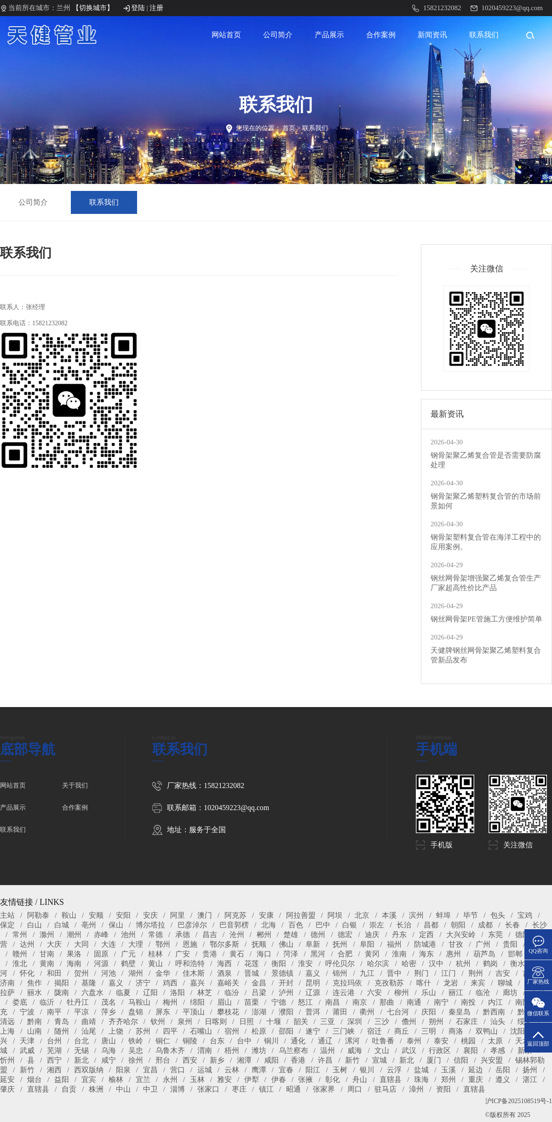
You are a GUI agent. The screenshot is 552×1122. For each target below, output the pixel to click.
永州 (170, 1079)
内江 (495, 1002)
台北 (81, 1041)
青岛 (61, 1021)
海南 (74, 963)
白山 (34, 925)
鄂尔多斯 (224, 944)
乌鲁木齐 (170, 1050)
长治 (404, 925)
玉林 (197, 1079)
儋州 (409, 1021)
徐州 (135, 1060)
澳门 (204, 915)
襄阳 (470, 1050)
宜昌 (150, 1070)
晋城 (251, 973)
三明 (428, 1031)
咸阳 (271, 1060)
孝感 (497, 1050)
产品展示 (329, 35)
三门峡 (344, 1031)
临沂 (47, 1002)
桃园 (468, 1041)
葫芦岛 (484, 954)
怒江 (305, 1002)
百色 (295, 925)
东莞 (495, 934)
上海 (7, 1031)
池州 (128, 934)
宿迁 (374, 1031)
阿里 (177, 915)
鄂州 (162, 944)
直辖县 (391, 1079)
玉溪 (448, 1070)
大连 (108, 944)
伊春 (278, 1079)
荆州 (475, 973)
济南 (7, 983)
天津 (27, 1041)
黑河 (317, 954)
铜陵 (190, 1041)
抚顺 (259, 944)
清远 (7, 1021)
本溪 (389, 915)
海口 (264, 954)
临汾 (231, 992)
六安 (374, 992)
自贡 (69, 1089)
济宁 (143, 983)
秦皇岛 (459, 1012)
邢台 (162, 1060)
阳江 (312, 1070)
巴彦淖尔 (192, 925)
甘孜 (455, 944)
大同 (81, 944)
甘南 (47, 954)
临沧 (483, 992)
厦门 (433, 1060)
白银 (349, 925)
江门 (448, 973)
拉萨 (7, 992)
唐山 (108, 1041)
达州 (27, 944)
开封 (286, 983)
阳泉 (123, 1070)
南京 (359, 1002)
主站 (7, 915)
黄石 (237, 954)
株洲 (96, 1089)
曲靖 (88, 1021)
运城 (204, 1070)
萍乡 (108, 1012)
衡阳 (278, 963)
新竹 (352, 1060)
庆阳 (428, 1012)
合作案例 (381, 35)
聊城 (505, 983)
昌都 (431, 925)
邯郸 (515, 954)
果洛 (74, 954)
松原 (259, 1031)
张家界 (324, 1089)
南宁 (441, 1002)
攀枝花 (228, 1012)
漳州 (416, 1089)
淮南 (399, 954)
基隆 (88, 983)
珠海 (421, 1079)
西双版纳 (89, 1070)
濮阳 (286, 1012)
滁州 (47, 934)
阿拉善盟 (301, 915)
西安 (190, 1060)
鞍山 (69, 915)
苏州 (143, 1031)
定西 (426, 934)
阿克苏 (235, 915)
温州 (327, 1050)
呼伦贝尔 (340, 963)
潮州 (74, 934)
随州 (61, 1031)
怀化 (27, 973)
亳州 (88, 925)
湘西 (54, 1070)
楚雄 (290, 934)
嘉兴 (197, 983)
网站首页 (226, 35)
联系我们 (484, 35)
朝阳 (458, 925)
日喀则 (216, 1021)
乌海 (108, 1050)
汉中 (436, 963)
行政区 (440, 1050)
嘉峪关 (228, 983)
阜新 (312, 944)
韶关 (300, 1021)
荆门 (421, 973)
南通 (414, 1002)
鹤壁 (128, 963)
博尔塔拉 (150, 925)
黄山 (155, 963)
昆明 (312, 983)
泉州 (185, 1021)
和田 (54, 973)
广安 (182, 954)
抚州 (340, 944)
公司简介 (278, 35)
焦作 (34, 983)
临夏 (123, 992)
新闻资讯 (432, 35)
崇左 (376, 925)
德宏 (345, 934)
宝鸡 (525, 915)
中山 (123, 1089)
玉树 (340, 1070)
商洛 (455, 1031)
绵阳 (197, 1002)
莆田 (340, 1012)
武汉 (409, 1050)
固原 (101, 954)
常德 (155, 934)
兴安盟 (492, 1060)
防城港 (425, 944)
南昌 (332, 1002)
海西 (224, 963)
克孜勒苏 (389, 983)
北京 (362, 915)
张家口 (208, 1089)
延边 (475, 1070)
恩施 (190, 944)
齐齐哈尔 (123, 1021)
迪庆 (372, 934)
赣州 (19, 954)
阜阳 (367, 944)
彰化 (332, 1079)
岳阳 (502, 1070)
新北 (81, 1060)
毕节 (470, 915)
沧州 (237, 934)
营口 (177, 1070)
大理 (135, 944)
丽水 (34, 992)
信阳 (461, 1060)
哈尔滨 (378, 963)
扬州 (530, 1070)
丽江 (455, 992)
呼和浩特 (190, 963)
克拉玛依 (347, 983)
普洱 (312, 1012)
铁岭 (135, 1041)
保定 (7, 925)
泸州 (286, 992)
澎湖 (259, 1012)
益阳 (61, 1079)
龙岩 (450, 983)
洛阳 (177, 992)
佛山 (286, 944)
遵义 (502, 1079)
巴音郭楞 (234, 925)
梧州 (231, 1050)
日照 (246, 1021)
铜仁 (162, 1041)
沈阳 (517, 1031)
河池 (108, 973)
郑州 (448, 1079)
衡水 (517, 963)
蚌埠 (443, 915)
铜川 (271, 1041)
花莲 (251, 963)
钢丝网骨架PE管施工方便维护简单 (486, 619)
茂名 (108, 1002)
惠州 (453, 954)
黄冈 (372, 954)
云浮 (394, 1070)
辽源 (312, 992)
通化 (298, 1041)
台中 (244, 1041)
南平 (54, 1012)
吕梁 (259, 992)
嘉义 (312, 973)
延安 (7, 1079)
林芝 (204, 992)
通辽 (325, 1041)
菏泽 (290, 954)
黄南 (47, 963)
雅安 (224, 1079)
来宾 (478, 983)
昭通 (293, 1089)
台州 (54, 1041)
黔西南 (494, 1012)
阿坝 (335, 915)
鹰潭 (259, 1070)
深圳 (354, 1021)
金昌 (259, 983)
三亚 (327, 1021)
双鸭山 (487, 1031)
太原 (495, 1041)
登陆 (138, 8)
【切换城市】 (93, 8)
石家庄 (467, 1021)
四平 (170, 1031)
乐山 (428, 992)
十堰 (273, 1021)
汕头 (497, 1021)
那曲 (387, 1002)
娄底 (19, 1002)
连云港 (344, 992)
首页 (288, 128)
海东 (426, 954)
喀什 (423, 983)
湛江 (530, 1079)
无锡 (81, 1050)
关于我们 (75, 785)
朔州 (436, 1021)
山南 (34, 1031)
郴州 (264, 934)
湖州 (135, 973)
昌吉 (209, 934)
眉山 (224, 1002)
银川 (367, 1070)
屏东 (162, 1012)
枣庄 (239, 1089)
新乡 (217, 1060)
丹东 (399, 934)
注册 (156, 8)
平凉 (81, 1012)
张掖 (305, 1079)
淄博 (177, 1089)
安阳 (123, 915)
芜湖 (54, 1050)
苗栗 (251, 1002)
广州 (483, 944)
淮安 (305, 963)
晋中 (394, 973)
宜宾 (88, 1079)
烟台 (34, 1079)
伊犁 (251, 1079)
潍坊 (259, 1050)
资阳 (443, 1089)
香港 (298, 1060)
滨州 (416, 915)
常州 (19, 934)
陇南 (61, 992)
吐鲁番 (383, 1041)
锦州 (340, 973)
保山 (116, 925)
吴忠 (135, 1050)
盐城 (421, 1070)
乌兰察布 (293, 1050)
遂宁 (312, 1031)
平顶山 (194, 1012)
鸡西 (170, 983)
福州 (394, 944)
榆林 (116, 1079)
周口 (354, 1089)
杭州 (463, 963)
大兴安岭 (461, 934)
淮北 (19, 963)
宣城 (379, 1060)
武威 (27, 1050)
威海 (354, 1050)
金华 (162, 973)
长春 (512, 925)
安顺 (96, 915)
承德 (182, 934)
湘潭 (244, 1060)
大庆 (54, 944)
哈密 (409, 963)
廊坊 (510, 992)
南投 (468, 1002)
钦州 (157, 1021)
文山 (381, 1050)
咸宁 (108, 1060)
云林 (231, 1070)
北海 (268, 925)
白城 (61, 925)
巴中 (323, 925)
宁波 (27, 1012)
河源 (101, 963)
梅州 (170, 1002)
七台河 (398, 1012)
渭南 (204, 1050)
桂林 (155, 954)
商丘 (401, 1031)
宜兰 (143, 1079)
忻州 (7, 1060)
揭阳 (61, 983)
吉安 (502, 973)
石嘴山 (201, 1031)
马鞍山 (139, 1002)
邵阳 (286, 1031)
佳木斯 (194, 973)
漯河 (352, 1041)
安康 (266, 915)
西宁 (54, 1060)
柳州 (401, 992)
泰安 (441, 1041)
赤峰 (101, 934)
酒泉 (224, 973)
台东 (217, 1041)
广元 (128, 954)
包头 (497, 915)
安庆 (150, 915)
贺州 (81, 973)
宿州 (231, 1031)
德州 (317, 934)
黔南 (34, 1021)
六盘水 (92, 992)
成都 (485, 925)
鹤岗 (490, 963)
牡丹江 (78, 1002)
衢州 (367, 1012)
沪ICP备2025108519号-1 (518, 1101)
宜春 (286, 1070)
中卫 (150, 1089)
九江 (367, 973)
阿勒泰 (38, 915)
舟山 (359, 1079)
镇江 (266, 1089)
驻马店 (385, 1089)
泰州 (414, 1041)
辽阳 (150, 992)
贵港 (209, 954)
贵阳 (510, 944)
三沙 (381, 1021)
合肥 (345, 954)
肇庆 (7, 1089)
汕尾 (88, 1031)
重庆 (475, 1079)
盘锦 (135, 1012)
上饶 (116, 1031)
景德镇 (282, 973)
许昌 (325, 1060)
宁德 (278, 1002)
